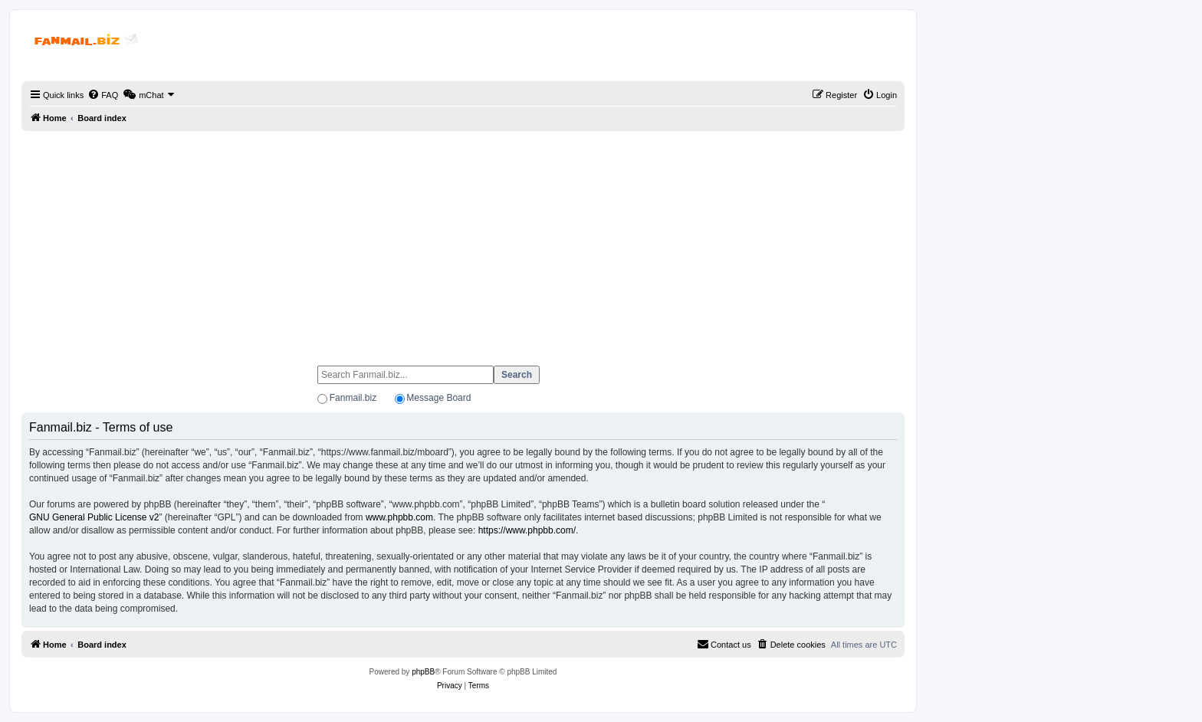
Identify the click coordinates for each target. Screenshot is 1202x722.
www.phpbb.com (399, 517)
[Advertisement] (463, 241)
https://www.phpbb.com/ (527, 530)
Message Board (438, 397)
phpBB (423, 672)
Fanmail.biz (353, 397)
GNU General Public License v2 (94, 517)
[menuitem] (102, 95)
